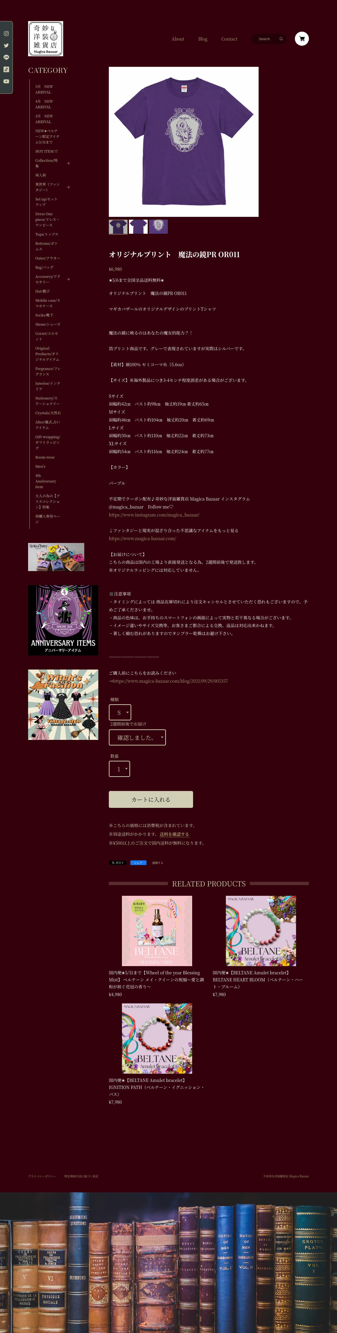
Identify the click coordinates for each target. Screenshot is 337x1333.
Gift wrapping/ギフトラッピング (47, 442)
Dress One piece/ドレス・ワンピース (47, 219)
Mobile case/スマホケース (47, 303)
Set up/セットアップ (46, 201)
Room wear (45, 457)
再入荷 (40, 175)
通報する (157, 862)
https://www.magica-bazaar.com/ (142, 538)
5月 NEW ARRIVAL (44, 89)
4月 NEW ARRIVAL (44, 104)
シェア (138, 863)
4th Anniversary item (45, 481)
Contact (229, 39)
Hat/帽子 (42, 291)
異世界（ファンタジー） (47, 187)
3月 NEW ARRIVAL (44, 118)
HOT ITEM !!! (46, 151)
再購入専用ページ (47, 519)
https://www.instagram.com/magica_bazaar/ (154, 515)
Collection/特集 (46, 163)
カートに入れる (151, 799)
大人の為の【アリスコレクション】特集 (47, 501)
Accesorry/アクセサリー (47, 279)
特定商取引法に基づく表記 (81, 1176)
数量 (114, 756)
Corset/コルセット (46, 336)
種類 (114, 699)
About (178, 39)
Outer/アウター (47, 258)
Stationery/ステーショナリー (47, 400)
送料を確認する (174, 834)
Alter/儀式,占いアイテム (47, 424)
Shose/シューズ (47, 324)
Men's (40, 466)
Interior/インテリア (47, 386)
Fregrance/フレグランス (48, 371)
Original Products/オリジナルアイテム (47, 354)
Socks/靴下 (44, 315)
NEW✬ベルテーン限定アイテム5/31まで (47, 136)
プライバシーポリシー (42, 1176)
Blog (202, 39)
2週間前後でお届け (128, 724)
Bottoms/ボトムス (46, 246)
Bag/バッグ (44, 267)
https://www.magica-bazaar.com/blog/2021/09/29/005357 (170, 681)
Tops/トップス (47, 234)
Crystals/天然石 (48, 412)
